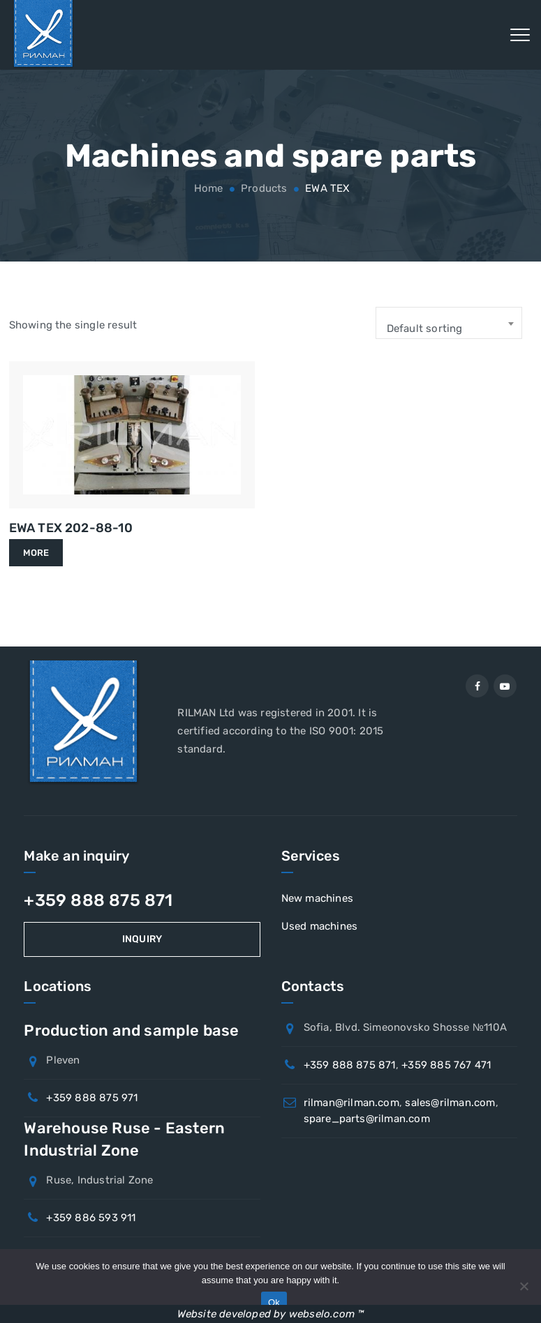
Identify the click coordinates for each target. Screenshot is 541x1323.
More (36, 552)
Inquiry (142, 939)
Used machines (319, 926)
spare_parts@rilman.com (367, 1118)
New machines (317, 898)
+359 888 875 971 (92, 1097)
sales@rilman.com (450, 1102)
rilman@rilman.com (351, 1102)
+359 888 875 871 (98, 900)
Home (207, 188)
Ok (274, 1302)
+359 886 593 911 (90, 1217)
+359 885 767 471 (446, 1065)
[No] (524, 1286)
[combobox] (449, 323)
